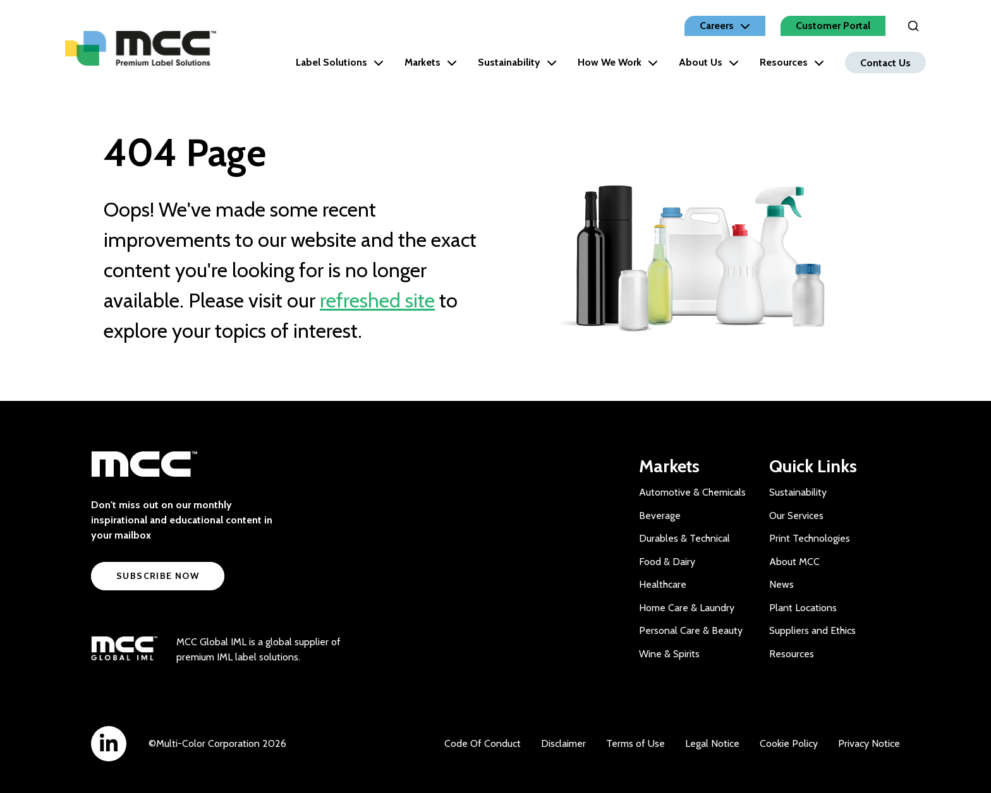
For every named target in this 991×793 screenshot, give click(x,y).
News (781, 584)
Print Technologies (809, 538)
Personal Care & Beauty (691, 630)
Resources (792, 62)
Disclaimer (563, 743)
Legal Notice (712, 743)
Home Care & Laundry (686, 608)
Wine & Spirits (669, 654)
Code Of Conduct (482, 743)
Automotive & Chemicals (692, 492)
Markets (430, 62)
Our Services (796, 516)
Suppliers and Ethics (812, 630)
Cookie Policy (789, 743)
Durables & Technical (684, 538)
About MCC (794, 562)
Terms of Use (635, 743)
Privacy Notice (869, 743)
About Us (709, 62)
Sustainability (517, 62)
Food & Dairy (667, 562)
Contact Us (885, 62)
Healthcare (662, 584)
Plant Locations (803, 608)
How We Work (618, 62)
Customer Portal (833, 26)
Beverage (660, 516)
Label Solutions (340, 62)
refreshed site (377, 300)
